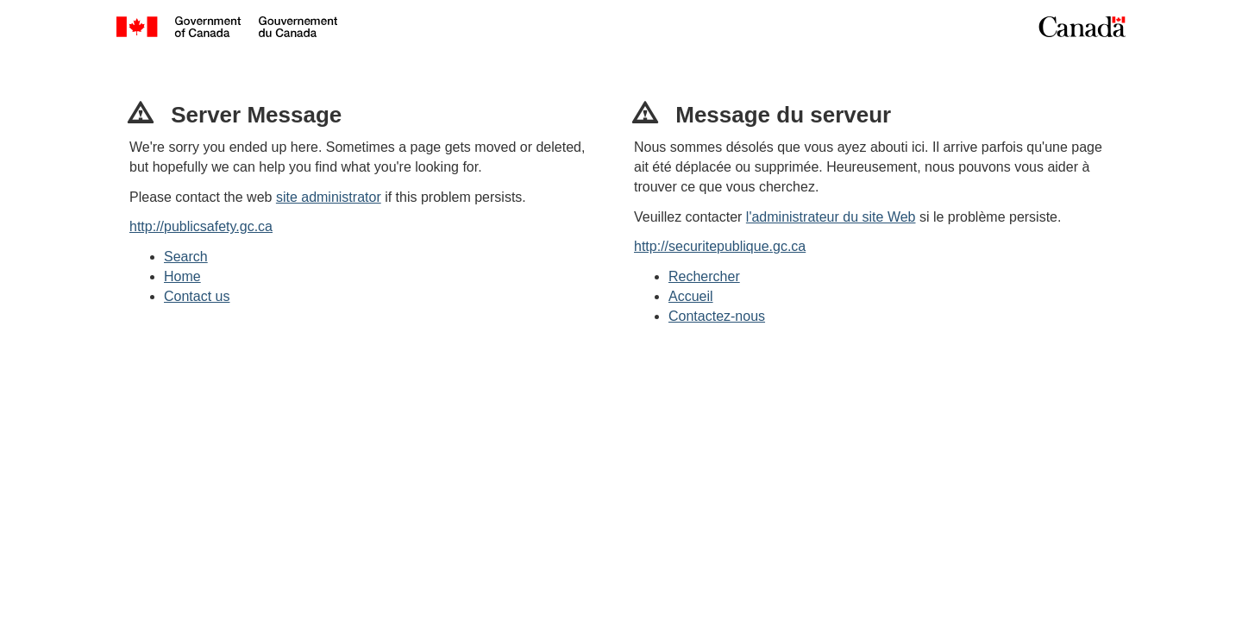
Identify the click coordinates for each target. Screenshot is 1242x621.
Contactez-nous (716, 316)
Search (186, 256)
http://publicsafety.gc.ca (201, 226)
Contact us (196, 296)
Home (182, 276)
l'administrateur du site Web (831, 217)
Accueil (690, 296)
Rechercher (704, 276)
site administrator (328, 197)
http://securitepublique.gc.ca (720, 246)
